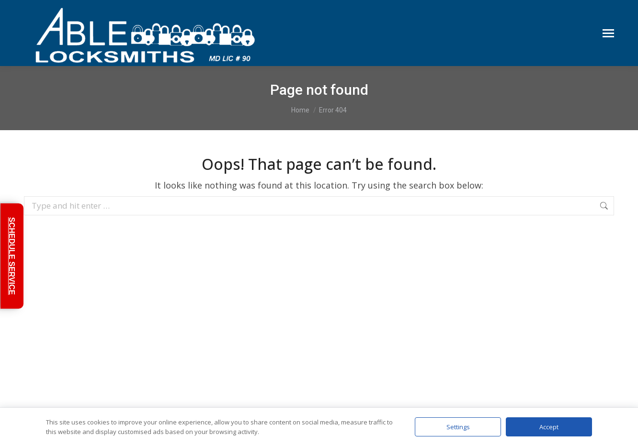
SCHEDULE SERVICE (12, 256)
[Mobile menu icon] (608, 33)
